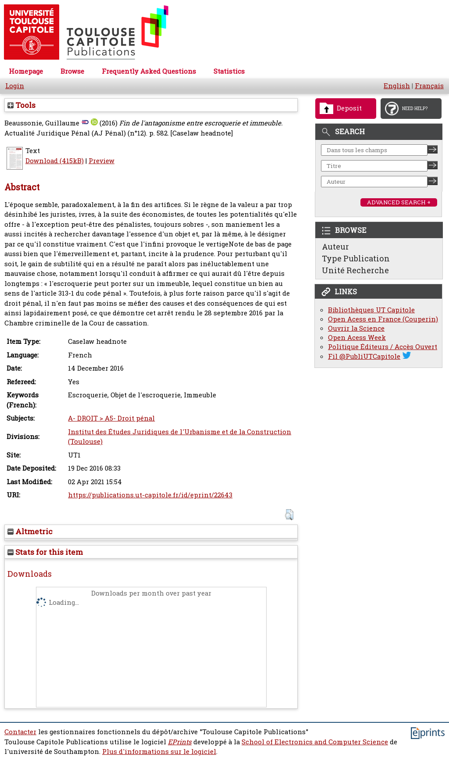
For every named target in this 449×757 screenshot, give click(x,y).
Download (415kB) (54, 160)
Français (429, 85)
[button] (289, 514)
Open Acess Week (357, 337)
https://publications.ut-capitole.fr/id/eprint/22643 (150, 495)
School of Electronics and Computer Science (315, 741)
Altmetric (30, 531)
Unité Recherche (355, 270)
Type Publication (356, 258)
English (397, 85)
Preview (101, 160)
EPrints (180, 741)
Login (14, 85)
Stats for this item (45, 552)
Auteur (335, 246)
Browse (72, 71)
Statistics (229, 71)
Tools (21, 105)
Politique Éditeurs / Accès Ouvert (382, 346)
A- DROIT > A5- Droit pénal (111, 418)
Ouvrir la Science (356, 328)
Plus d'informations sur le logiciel (159, 751)
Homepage (26, 71)
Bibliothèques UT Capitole (371, 309)
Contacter (20, 731)
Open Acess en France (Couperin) (383, 319)
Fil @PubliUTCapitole (364, 356)
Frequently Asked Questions (149, 71)
